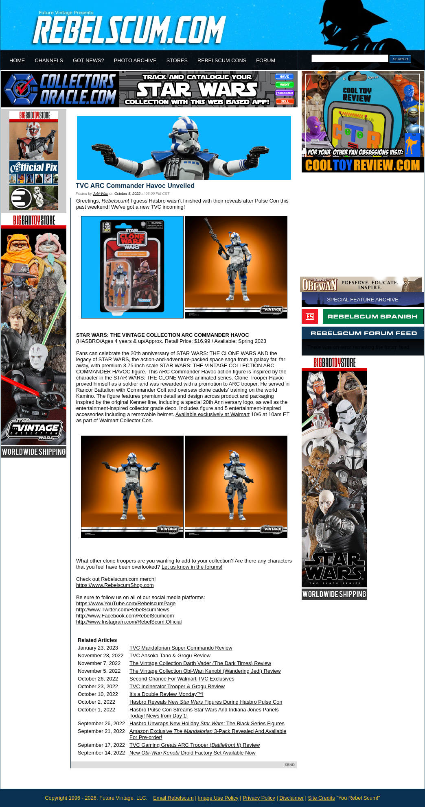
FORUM (265, 60)
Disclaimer (291, 798)
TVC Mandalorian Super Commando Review (180, 648)
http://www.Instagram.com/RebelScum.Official (129, 622)
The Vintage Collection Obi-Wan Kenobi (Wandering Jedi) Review (205, 671)
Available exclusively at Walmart (212, 414)
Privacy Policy (259, 798)
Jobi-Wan (100, 194)
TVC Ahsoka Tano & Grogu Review (169, 655)
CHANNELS (49, 60)
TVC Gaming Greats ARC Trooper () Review (194, 745)
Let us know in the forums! (192, 567)
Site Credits (321, 798)
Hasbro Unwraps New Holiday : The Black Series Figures (207, 723)
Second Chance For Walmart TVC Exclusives (181, 679)
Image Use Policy (218, 798)
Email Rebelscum (173, 798)
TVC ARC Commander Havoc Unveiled (135, 185)
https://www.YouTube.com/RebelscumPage (125, 603)
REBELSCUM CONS (221, 60)
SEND (290, 765)
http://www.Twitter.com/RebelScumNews (122, 609)
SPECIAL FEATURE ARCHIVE (363, 300)
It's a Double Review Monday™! (166, 694)
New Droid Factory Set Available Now (192, 753)
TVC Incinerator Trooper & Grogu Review (177, 686)
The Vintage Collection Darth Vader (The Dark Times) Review (200, 663)
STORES (177, 60)
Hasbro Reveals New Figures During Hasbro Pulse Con (205, 702)
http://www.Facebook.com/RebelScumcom (125, 616)
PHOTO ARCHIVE (135, 60)
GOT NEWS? (88, 60)
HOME (17, 60)
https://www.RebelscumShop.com (115, 585)
